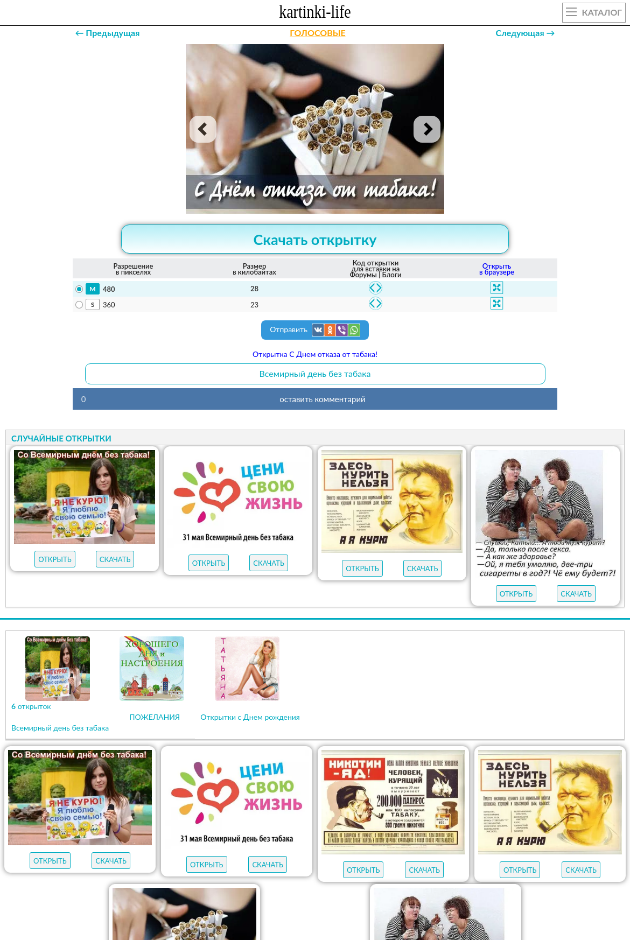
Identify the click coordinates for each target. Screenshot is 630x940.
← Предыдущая (107, 32)
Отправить (315, 330)
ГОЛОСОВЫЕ (317, 32)
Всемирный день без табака (314, 373)
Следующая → (525, 32)
